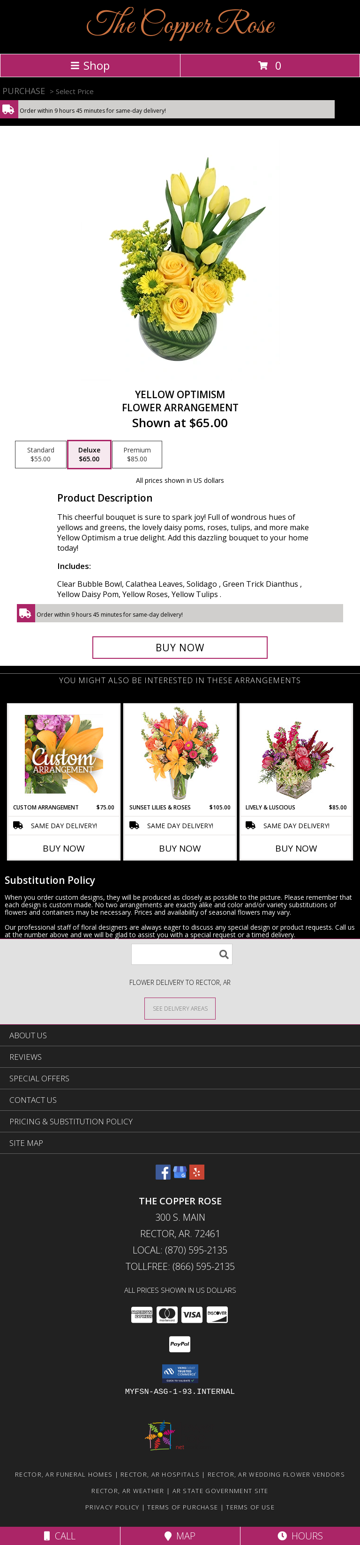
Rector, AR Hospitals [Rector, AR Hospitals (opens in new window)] (160, 1474)
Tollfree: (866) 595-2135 (180, 1266)
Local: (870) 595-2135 (180, 1250)
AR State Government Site (220, 1491)
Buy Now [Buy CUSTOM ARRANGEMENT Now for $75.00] (64, 848)
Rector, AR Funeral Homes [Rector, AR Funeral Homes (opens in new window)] (63, 1474)
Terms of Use (250, 1507)
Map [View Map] (180, 1536)
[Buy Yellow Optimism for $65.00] (180, 647)
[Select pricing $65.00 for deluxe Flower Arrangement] (89, 454)
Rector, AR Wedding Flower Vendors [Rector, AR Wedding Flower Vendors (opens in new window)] (276, 1474)
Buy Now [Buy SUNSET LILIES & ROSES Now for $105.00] (180, 848)
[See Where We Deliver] (180, 1008)
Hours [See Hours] (300, 1536)
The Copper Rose (180, 26)
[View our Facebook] (163, 1176)
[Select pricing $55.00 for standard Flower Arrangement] (40, 454)
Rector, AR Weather (127, 1491)
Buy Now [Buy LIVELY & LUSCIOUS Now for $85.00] (296, 848)
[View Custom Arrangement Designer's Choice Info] (64, 754)
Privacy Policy (112, 1507)
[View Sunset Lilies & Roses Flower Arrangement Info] (180, 754)
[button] (180, 1373)
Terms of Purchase (182, 1507)
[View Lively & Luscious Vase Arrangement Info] (296, 754)
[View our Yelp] (196, 1176)
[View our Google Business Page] (180, 1176)
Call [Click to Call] (59, 1536)
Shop (90, 65)
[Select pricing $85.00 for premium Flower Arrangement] (137, 454)
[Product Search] (181, 954)
